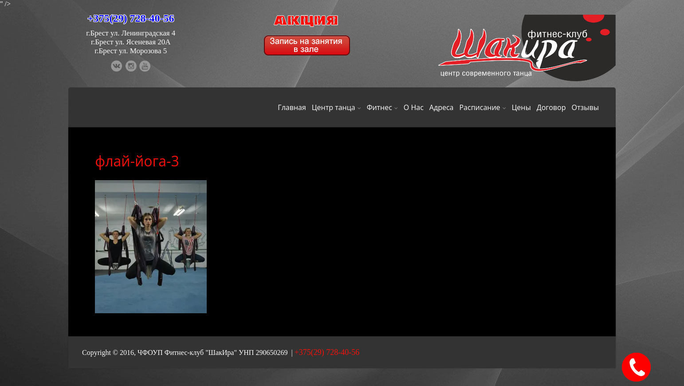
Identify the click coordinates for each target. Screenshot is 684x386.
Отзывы (584, 107)
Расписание (482, 107)
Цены (521, 107)
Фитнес (382, 107)
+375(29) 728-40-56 (130, 18)
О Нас (414, 107)
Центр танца (336, 107)
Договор (551, 107)
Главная (292, 107)
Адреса (441, 107)
